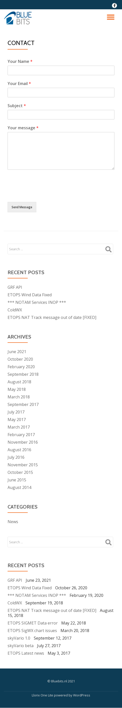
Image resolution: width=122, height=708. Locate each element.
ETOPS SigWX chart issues (32, 630)
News (13, 521)
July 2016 (16, 457)
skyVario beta (21, 645)
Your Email (19, 83)
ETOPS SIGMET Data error (33, 623)
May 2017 (17, 419)
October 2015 (20, 472)
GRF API (15, 287)
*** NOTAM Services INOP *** (37, 302)
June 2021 (17, 351)
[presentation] (46, 194)
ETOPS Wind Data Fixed (30, 295)
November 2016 (23, 442)
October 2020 (20, 359)
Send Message (22, 207)
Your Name (20, 61)
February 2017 (21, 434)
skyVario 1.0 (19, 638)
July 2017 (16, 412)
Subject (17, 105)
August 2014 (19, 487)
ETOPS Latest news (26, 653)
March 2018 (19, 397)
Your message (23, 128)
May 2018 (17, 389)
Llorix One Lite (43, 695)
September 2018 (23, 374)
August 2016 (19, 449)
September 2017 (23, 404)
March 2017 (19, 427)
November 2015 (23, 465)
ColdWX (15, 310)
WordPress (81, 695)
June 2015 (17, 480)
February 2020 (21, 366)
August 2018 (19, 382)
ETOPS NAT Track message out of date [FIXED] (52, 317)
